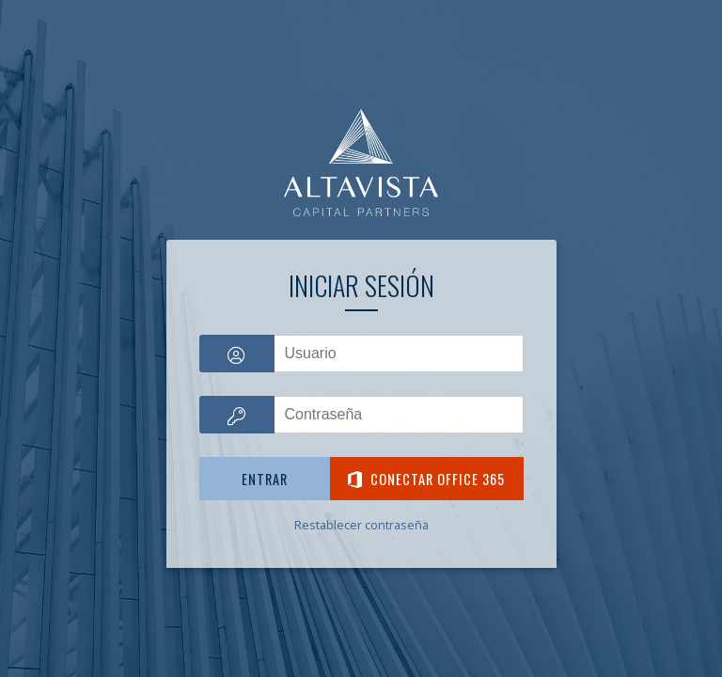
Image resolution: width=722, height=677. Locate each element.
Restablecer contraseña (361, 524)
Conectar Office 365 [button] (426, 479)
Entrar (265, 479)
